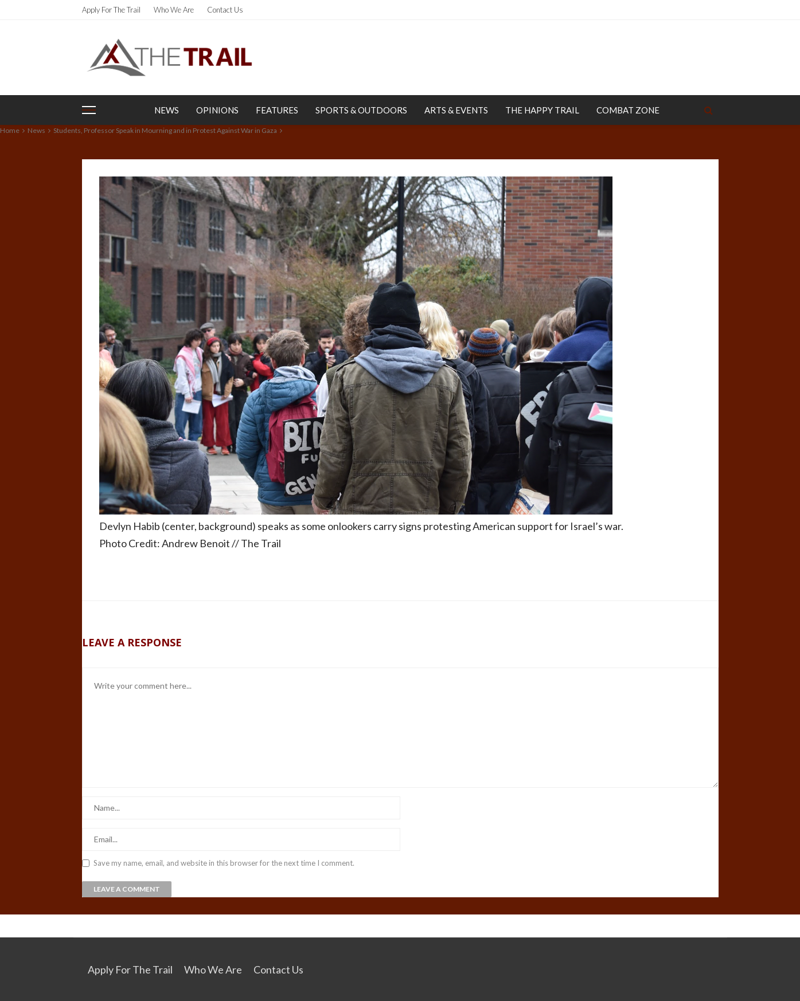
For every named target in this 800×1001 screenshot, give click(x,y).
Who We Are (174, 9)
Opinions (217, 110)
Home (9, 130)
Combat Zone (627, 110)
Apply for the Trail (111, 9)
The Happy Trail (542, 110)
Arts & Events (456, 110)
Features (277, 110)
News (166, 110)
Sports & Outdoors (361, 110)
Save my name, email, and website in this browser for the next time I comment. (223, 863)
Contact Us (225, 9)
